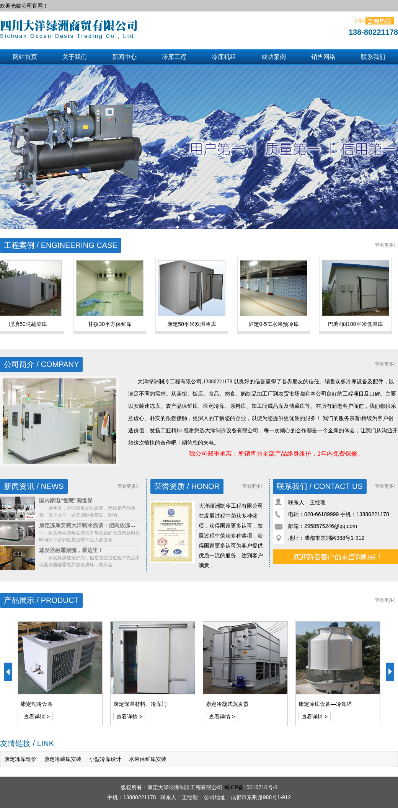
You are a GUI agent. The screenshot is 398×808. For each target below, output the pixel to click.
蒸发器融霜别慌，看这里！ (71, 550)
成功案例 (273, 57)
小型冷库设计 (105, 759)
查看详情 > (37, 717)
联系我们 (373, 57)
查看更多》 (386, 245)
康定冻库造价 (20, 759)
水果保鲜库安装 (147, 759)
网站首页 (25, 57)
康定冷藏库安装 (63, 759)
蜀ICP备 (233, 787)
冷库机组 (224, 57)
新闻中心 (124, 57)
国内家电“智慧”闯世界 (66, 500)
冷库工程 (174, 57)
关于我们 (74, 57)
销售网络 (323, 57)
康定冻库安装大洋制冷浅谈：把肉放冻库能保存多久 (100, 525)
